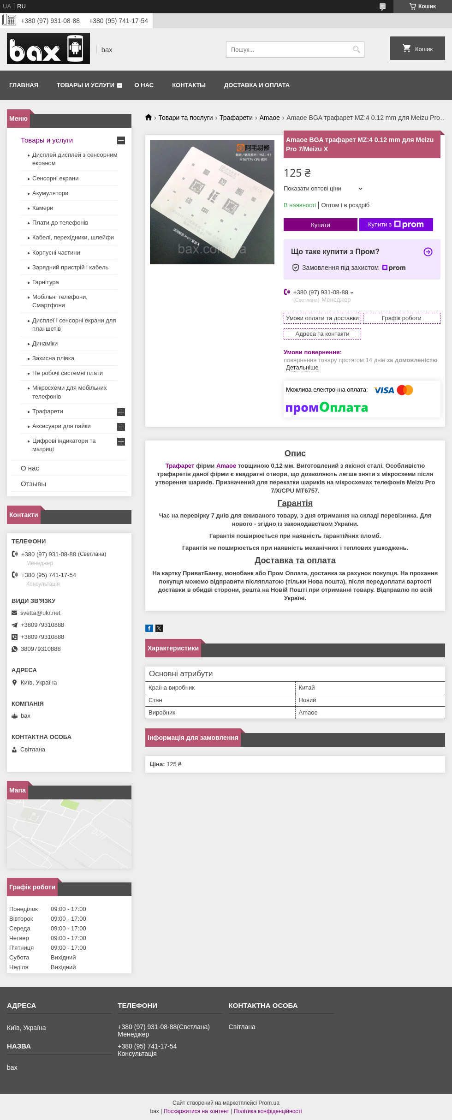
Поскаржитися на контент (196, 1111)
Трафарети (236, 117)
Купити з (396, 224)
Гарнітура (45, 282)
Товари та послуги (185, 117)
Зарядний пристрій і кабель (70, 267)
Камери (42, 207)
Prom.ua (269, 1103)
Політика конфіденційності (268, 1111)
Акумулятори (50, 193)
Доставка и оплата (257, 85)
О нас (144, 85)
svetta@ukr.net (40, 612)
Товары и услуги (85, 85)
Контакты (189, 85)
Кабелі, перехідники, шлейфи (73, 237)
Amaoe (270, 117)
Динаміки (45, 343)
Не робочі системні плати (67, 372)
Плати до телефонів (60, 222)
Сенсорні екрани (55, 178)
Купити (320, 224)
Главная (23, 85)
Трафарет (180, 465)
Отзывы (33, 484)
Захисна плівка (53, 358)
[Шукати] (356, 50)
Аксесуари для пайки (61, 426)
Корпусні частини (56, 252)
